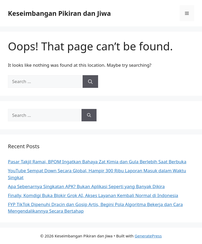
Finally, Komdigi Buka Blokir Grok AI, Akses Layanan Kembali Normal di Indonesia (93, 195)
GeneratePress (148, 235)
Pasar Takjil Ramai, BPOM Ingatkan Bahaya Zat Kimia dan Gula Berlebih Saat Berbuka (97, 162)
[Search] (90, 81)
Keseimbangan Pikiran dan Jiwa (59, 13)
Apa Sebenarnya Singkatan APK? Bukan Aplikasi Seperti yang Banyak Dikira (86, 186)
